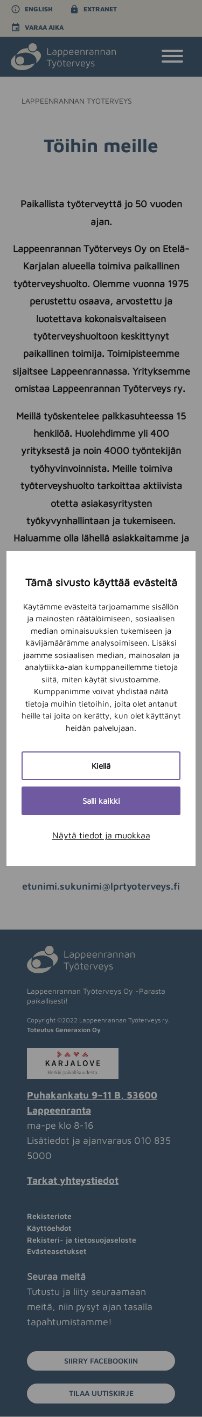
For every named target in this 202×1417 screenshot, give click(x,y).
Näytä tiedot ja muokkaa (101, 835)
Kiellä (101, 765)
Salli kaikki (101, 800)
